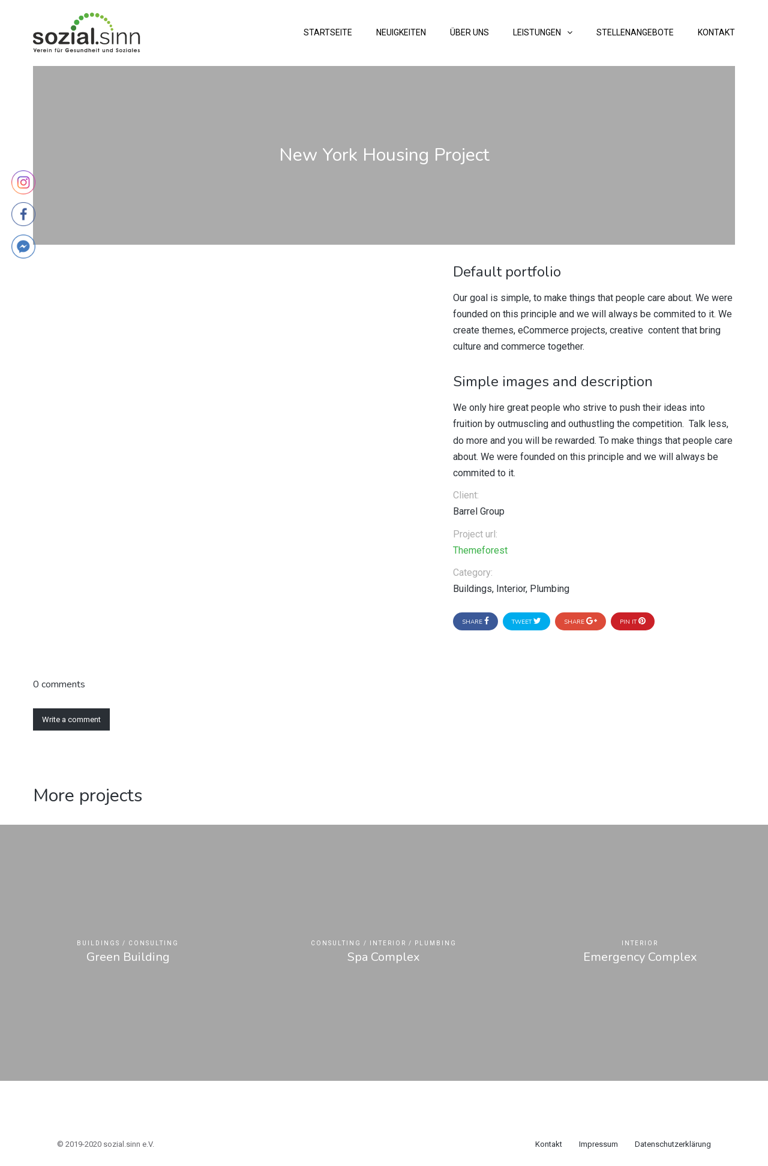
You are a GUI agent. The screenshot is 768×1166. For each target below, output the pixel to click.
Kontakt (716, 32)
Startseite (328, 32)
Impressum (598, 1144)
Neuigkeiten (401, 32)
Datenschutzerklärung (673, 1144)
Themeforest (480, 550)
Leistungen (537, 32)
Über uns (469, 32)
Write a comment (71, 719)
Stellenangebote (635, 32)
